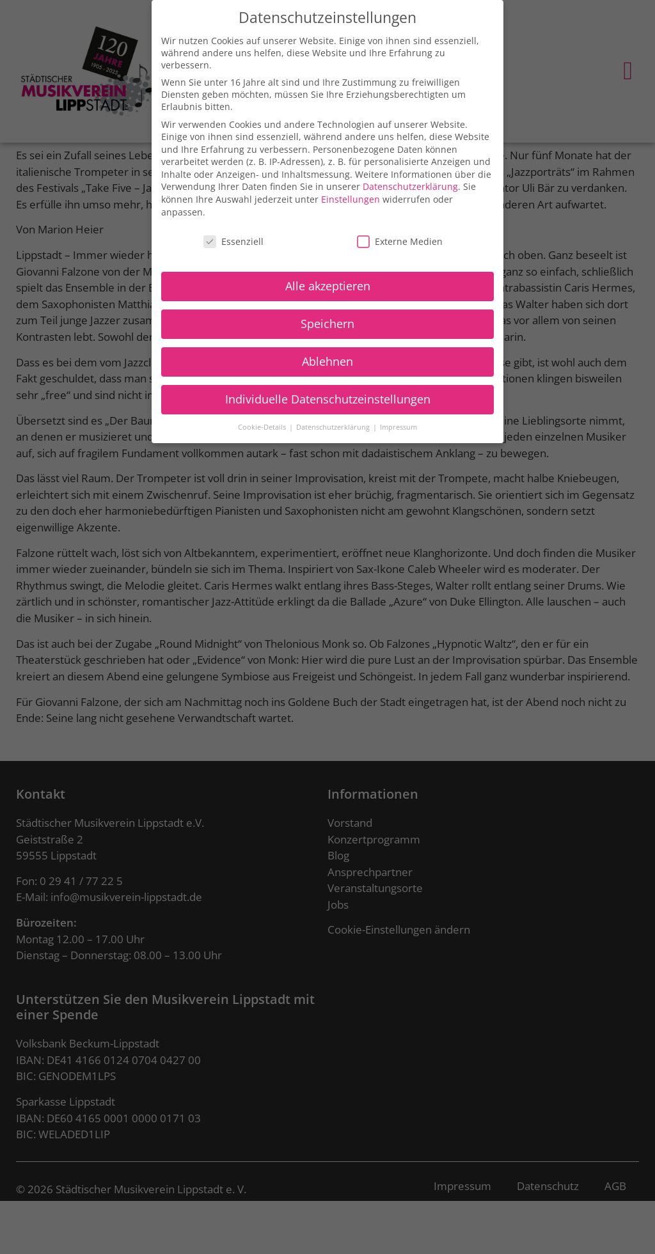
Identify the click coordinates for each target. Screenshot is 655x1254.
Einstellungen (350, 197)
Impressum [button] (398, 424)
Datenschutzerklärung (410, 184)
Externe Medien (400, 239)
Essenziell (233, 239)
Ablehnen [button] (327, 358)
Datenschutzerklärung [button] (334, 424)
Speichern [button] (327, 321)
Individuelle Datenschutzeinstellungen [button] (327, 396)
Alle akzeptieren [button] (327, 283)
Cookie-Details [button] (263, 424)
